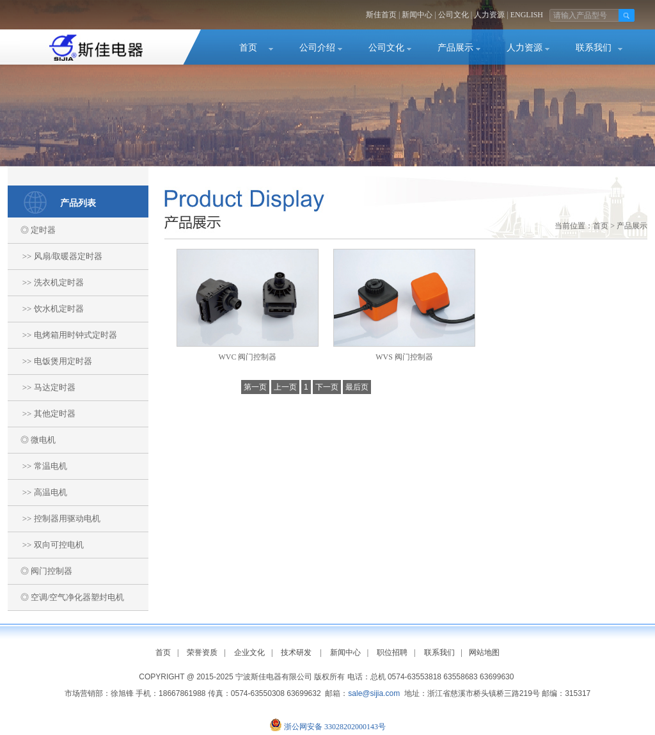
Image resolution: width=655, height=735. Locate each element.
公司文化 (453, 14)
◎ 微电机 (32, 440)
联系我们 (594, 47)
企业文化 (249, 652)
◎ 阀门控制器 (40, 571)
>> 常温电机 (37, 466)
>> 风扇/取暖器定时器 (55, 256)
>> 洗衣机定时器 (46, 282)
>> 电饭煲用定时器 (50, 361)
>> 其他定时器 (41, 413)
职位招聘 (392, 652)
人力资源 (489, 14)
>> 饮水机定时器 (46, 308)
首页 (248, 47)
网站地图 (484, 652)
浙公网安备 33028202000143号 (335, 726)
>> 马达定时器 (41, 387)
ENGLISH (526, 14)
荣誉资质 (202, 652)
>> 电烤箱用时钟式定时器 (62, 335)
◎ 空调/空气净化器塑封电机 (66, 597)
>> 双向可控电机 (46, 544)
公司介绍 (317, 47)
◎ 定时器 (32, 230)
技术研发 (296, 652)
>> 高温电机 (37, 492)
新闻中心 (417, 14)
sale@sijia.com (374, 693)
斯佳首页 (381, 14)
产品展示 (455, 47)
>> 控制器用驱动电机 (54, 518)
